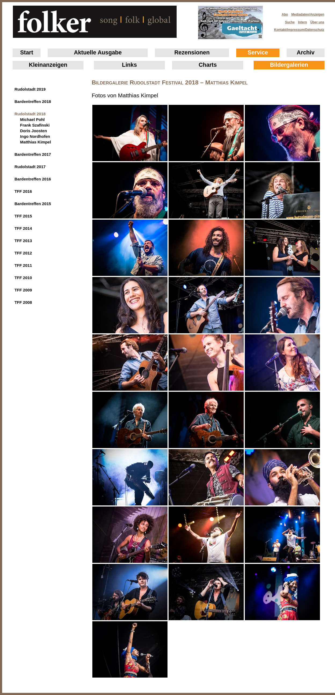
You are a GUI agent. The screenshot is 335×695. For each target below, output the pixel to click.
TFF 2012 (23, 253)
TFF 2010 (23, 277)
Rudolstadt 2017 (30, 166)
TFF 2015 (23, 216)
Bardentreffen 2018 (32, 101)
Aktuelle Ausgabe (98, 52)
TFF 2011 (23, 265)
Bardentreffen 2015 (32, 203)
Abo (285, 14)
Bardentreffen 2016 (32, 179)
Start (26, 52)
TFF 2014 (23, 228)
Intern (302, 22)
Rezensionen (192, 52)
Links (129, 65)
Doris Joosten (33, 130)
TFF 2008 (23, 302)
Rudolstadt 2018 (30, 114)
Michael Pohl (32, 119)
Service (258, 52)
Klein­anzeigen (48, 65)
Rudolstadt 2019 (30, 89)
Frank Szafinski (35, 125)
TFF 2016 (23, 191)
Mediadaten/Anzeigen (307, 14)
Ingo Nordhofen (35, 136)
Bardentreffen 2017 (32, 154)
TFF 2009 (23, 290)
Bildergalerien (289, 65)
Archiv (305, 52)
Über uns (317, 22)
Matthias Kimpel (35, 142)
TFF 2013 (23, 240)
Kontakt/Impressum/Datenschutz (297, 28)
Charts (208, 65)
